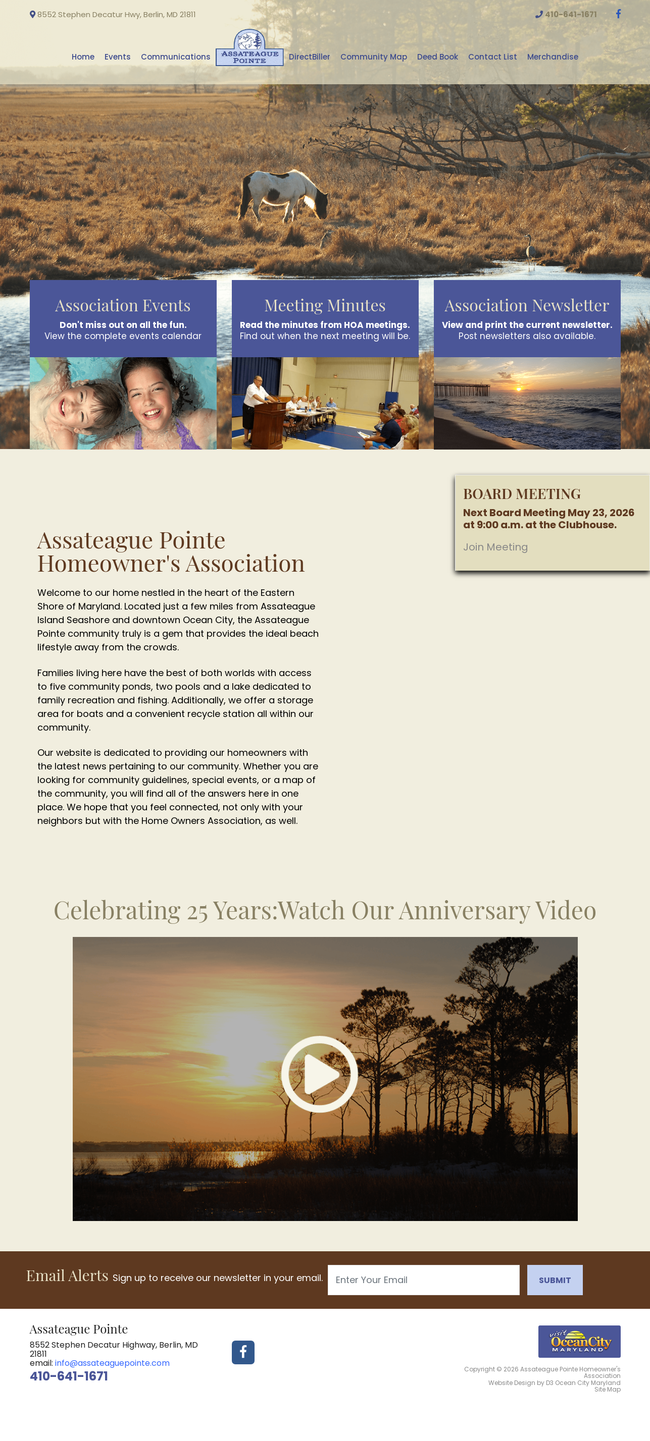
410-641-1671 (69, 1376)
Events (118, 56)
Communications (176, 56)
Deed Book (437, 56)
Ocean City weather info (623, 36)
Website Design (511, 1382)
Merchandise (552, 56)
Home (83, 56)
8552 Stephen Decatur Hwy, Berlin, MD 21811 (113, 14)
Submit (555, 1280)
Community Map (373, 56)
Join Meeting (495, 547)
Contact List (492, 56)
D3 (550, 1382)
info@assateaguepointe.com (112, 1363)
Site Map (607, 1389)
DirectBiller (309, 56)
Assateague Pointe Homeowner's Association (570, 1372)
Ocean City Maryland (588, 1382)
